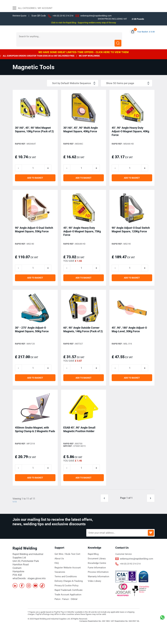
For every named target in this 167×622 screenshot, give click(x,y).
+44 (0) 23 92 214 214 (64, 15)
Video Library (94, 577)
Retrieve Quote (20, 15)
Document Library (96, 555)
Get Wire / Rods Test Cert (66, 551)
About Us (59, 555)
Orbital (72, 594)
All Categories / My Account (32, 8)
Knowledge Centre (96, 559)
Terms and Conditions (65, 573)
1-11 (15, 498)
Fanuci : (65, 594)
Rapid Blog (93, 551)
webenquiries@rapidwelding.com (99, 15)
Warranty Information (98, 573)
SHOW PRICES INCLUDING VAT (110, 19)
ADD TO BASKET (35, 172)
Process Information (97, 568)
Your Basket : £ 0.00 (145, 32)
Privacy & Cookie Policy (65, 581)
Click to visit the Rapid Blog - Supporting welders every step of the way (83, 22)
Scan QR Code (39, 16)
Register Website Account (66, 564)
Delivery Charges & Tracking (67, 577)
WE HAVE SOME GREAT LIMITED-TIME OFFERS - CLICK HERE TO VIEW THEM (83, 45)
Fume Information (96, 564)
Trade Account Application (67, 590)
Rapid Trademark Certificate (68, 586)
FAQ (56, 559)
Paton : (58, 594)
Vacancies (59, 568)
